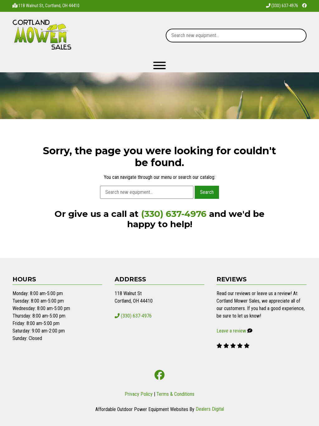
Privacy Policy (139, 394)
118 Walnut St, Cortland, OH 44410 (48, 5)
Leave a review (231, 331)
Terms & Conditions (175, 394)
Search (207, 192)
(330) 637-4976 (282, 5)
